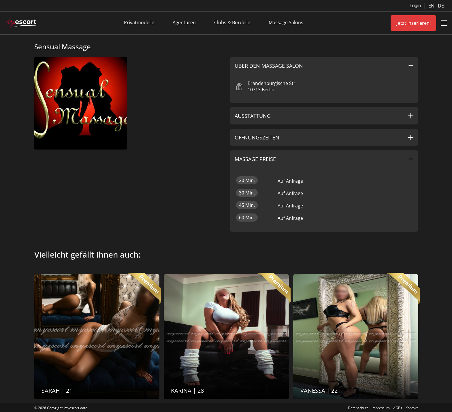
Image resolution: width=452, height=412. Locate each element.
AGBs (397, 407)
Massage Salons (286, 22)
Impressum (381, 407)
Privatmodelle (139, 22)
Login (415, 5)
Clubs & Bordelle (232, 22)
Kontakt (412, 407)
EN (432, 6)
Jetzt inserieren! (413, 23)
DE (441, 6)
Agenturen (184, 22)
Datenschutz (358, 407)
